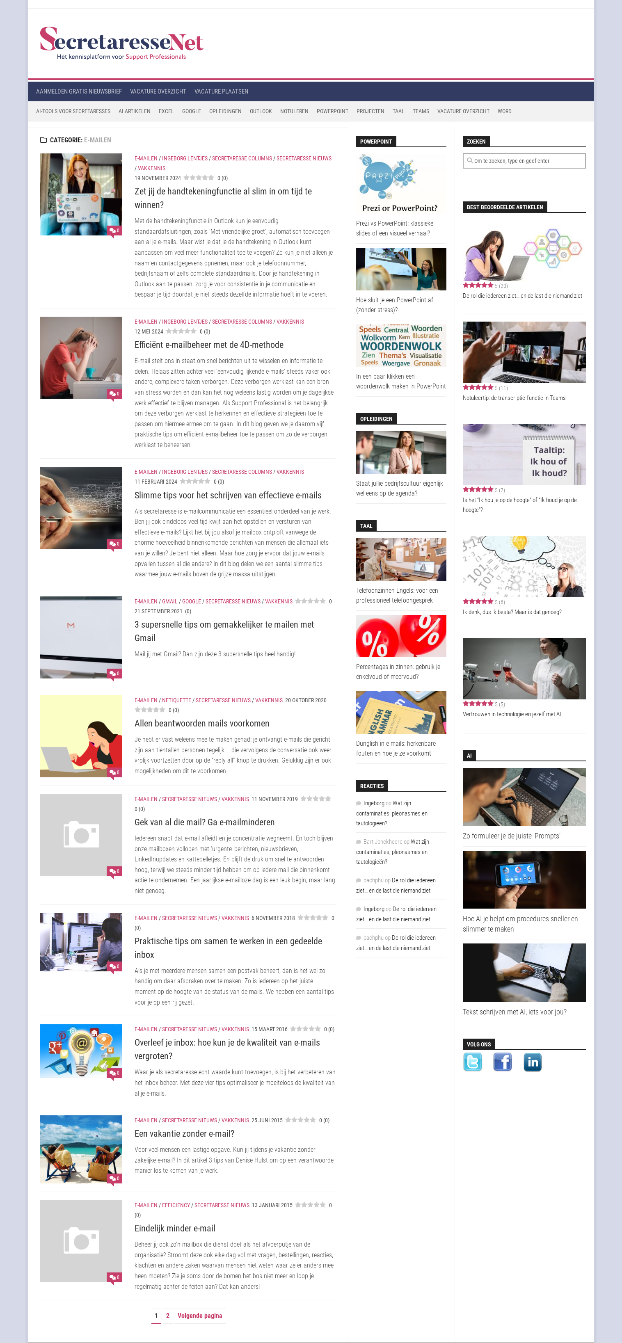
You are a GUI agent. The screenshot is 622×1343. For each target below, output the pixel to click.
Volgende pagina (200, 1316)
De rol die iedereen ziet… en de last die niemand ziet (522, 295)
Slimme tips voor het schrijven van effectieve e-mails (228, 495)
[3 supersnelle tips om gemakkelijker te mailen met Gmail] (81, 637)
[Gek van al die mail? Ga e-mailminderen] (81, 835)
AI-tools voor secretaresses (73, 111)
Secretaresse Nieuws (304, 158)
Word (505, 111)
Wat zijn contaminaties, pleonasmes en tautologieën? (392, 813)
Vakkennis (151, 168)
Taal (399, 111)
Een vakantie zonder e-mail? (184, 1133)
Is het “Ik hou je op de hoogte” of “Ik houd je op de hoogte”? (520, 505)
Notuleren (294, 111)
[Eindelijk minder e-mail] (81, 1241)
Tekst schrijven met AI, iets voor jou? (515, 1011)
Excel (166, 111)
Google (191, 111)
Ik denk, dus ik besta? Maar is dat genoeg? (512, 612)
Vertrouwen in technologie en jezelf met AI (512, 714)
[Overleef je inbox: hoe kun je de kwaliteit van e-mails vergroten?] (81, 1051)
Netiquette (176, 700)
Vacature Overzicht (463, 111)
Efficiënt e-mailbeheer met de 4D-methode (209, 345)
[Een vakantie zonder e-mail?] (81, 1149)
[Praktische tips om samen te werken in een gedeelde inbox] (81, 942)
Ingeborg (374, 803)
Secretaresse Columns (242, 158)
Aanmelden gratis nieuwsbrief (79, 91)
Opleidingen (225, 111)
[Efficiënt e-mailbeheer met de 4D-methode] (81, 358)
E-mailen (146, 158)
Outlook (261, 111)
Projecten (370, 111)
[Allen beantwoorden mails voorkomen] (81, 736)
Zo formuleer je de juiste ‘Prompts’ (511, 835)
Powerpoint (332, 111)
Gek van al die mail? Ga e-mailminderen (205, 822)
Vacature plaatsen (221, 91)
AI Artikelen (135, 111)
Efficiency (176, 1205)
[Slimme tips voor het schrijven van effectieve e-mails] (81, 508)
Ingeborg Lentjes (185, 158)
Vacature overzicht (158, 91)
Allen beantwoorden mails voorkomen (202, 723)
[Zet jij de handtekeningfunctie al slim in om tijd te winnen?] (81, 194)
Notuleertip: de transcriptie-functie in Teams (514, 398)
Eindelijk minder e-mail (175, 1228)
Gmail (170, 601)
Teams (421, 111)
